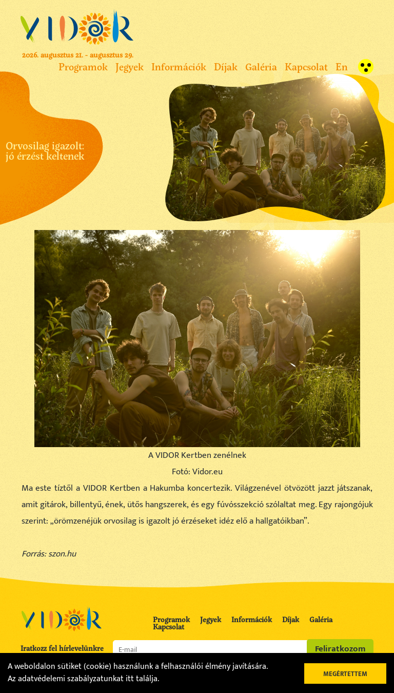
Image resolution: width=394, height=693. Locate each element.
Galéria (261, 66)
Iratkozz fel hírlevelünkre (62, 648)
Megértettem (345, 674)
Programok (83, 66)
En (342, 66)
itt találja (141, 679)
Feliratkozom (340, 649)
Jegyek (129, 66)
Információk (178, 66)
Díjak (226, 66)
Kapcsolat (306, 66)
